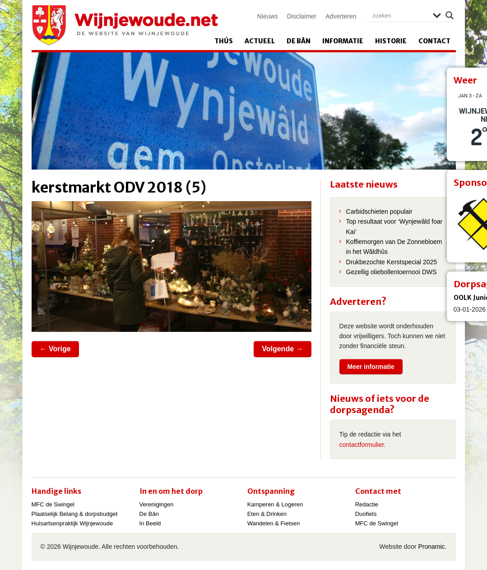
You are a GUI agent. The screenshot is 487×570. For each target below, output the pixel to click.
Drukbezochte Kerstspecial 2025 (391, 262)
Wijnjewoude (125, 25)
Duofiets (366, 513)
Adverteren (340, 16)
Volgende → (282, 349)
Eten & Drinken (267, 513)
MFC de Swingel (53, 504)
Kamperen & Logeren (275, 504)
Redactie (366, 504)
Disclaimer (301, 16)
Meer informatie (371, 366)
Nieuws (267, 16)
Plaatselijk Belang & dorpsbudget (75, 513)
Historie (391, 41)
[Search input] (400, 15)
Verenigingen (156, 504)
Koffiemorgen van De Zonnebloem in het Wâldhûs (394, 246)
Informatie (342, 41)
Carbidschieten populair (379, 211)
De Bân (299, 41)
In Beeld (150, 523)
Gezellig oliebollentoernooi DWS (391, 272)
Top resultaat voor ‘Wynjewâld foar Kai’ (394, 226)
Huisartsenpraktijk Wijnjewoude (72, 523)
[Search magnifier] (449, 15)
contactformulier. (362, 444)
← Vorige (55, 349)
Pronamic (431, 546)
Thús (223, 41)
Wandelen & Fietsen (273, 523)
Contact (434, 41)
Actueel (260, 41)
